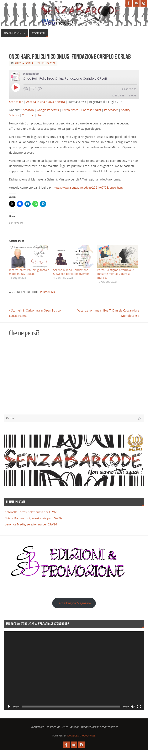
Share (132, 95)
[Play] (9, 706)
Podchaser (111, 110)
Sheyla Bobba (23, 63)
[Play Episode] (15, 87)
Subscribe (117, 95)
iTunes (41, 115)
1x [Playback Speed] (32, 89)
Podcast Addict (91, 110)
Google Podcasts (48, 110)
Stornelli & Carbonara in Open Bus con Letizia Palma (36, 313)
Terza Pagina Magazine (74, 603)
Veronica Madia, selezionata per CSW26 (31, 524)
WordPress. (89, 735)
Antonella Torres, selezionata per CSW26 (31, 512)
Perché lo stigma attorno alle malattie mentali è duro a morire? (115, 273)
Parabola (73, 735)
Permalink (47, 292)
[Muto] (133, 706)
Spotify (125, 110)
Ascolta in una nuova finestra (45, 102)
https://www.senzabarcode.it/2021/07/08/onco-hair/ (88, 187)
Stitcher (14, 115)
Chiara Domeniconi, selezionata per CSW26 (33, 518)
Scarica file (16, 102)
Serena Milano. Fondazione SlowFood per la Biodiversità (71, 272)
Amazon (28, 110)
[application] (74, 670)
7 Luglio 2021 (46, 63)
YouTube (28, 115)
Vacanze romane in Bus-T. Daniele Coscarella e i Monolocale (108, 313)
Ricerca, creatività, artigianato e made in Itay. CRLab (29, 272)
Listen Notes (70, 110)
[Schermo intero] (139, 706)
